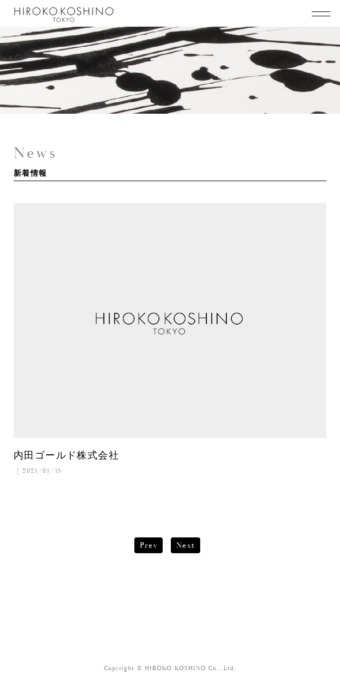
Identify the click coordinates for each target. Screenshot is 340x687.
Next (185, 545)
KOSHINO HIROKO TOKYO (64, 14)
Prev (149, 545)
